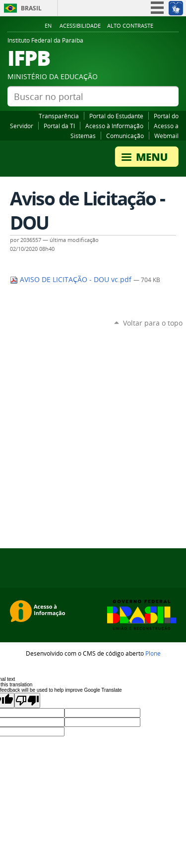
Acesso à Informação (114, 126)
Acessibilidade (80, 25)
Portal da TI (59, 126)
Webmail (166, 136)
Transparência (59, 116)
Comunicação (125, 136)
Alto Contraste (130, 25)
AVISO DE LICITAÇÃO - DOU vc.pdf (71, 279)
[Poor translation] (27, 700)
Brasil (31, 8)
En (48, 25)
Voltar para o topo (153, 323)
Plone (153, 653)
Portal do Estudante (116, 116)
